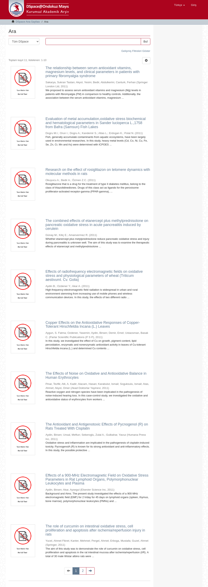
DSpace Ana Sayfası (28, 21)
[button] (179, 5)
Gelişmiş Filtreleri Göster (135, 50)
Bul (145, 41)
